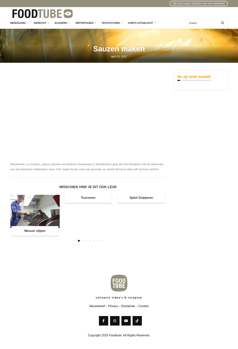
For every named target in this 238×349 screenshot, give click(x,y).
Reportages (84, 22)
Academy (61, 22)
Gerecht (40, 22)
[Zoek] (206, 23)
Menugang (18, 22)
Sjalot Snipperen (141, 197)
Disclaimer (128, 306)
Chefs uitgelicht (140, 22)
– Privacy (111, 306)
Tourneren (88, 197)
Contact (143, 306)
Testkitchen (111, 22)
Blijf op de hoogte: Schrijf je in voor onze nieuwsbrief (199, 3)
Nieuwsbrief (97, 306)
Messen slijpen (35, 230)
